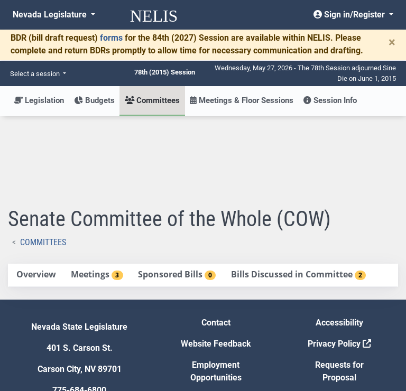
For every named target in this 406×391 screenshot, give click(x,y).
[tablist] (203, 197)
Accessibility (339, 245)
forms (111, 38)
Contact (215, 245)
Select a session (35, 74)
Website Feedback (216, 266)
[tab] (35, 197)
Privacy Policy (339, 266)
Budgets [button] (94, 100)
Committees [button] (152, 100)
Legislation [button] (39, 100)
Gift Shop (216, 321)
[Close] (392, 42)
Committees (43, 165)
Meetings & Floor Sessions (241, 100)
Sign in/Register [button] (350, 15)
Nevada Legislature (51, 15)
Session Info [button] (330, 100)
